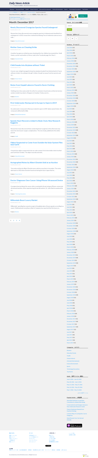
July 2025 (69, 77)
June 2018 (69, 303)
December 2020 (71, 223)
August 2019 (70, 265)
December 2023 (71, 127)
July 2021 (69, 204)
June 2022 (69, 175)
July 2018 (69, 300)
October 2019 (70, 260)
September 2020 (71, 231)
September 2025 (71, 71)
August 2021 (70, 201)
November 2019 (71, 257)
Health (27, 9)
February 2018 (71, 313)
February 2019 (71, 281)
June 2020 (69, 239)
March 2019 (70, 279)
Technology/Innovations (75, 9)
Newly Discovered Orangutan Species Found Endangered (33, 27)
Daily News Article (19, 3)
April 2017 (69, 340)
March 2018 (70, 311)
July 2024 (69, 108)
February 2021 (71, 217)
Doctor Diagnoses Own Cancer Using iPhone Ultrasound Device (36, 180)
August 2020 (70, 233)
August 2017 (70, 329)
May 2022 (69, 178)
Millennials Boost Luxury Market (23, 200)
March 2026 (70, 55)
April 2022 (69, 180)
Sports (66, 9)
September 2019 (71, 263)
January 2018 (70, 316)
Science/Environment (58, 9)
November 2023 (71, 130)
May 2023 (69, 146)
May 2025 (69, 82)
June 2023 (69, 143)
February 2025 (71, 90)
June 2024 (69, 111)
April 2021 (69, 212)
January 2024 (70, 124)
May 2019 (69, 273)
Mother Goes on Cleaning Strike (23, 47)
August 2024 (70, 106)
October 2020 (70, 228)
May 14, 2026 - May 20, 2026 (74, 387)
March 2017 (70, 342)
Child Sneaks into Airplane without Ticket (27, 65)
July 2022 (69, 172)
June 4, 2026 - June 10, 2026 (74, 379)
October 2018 (70, 292)
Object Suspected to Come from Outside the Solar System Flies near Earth (36, 143)
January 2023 (70, 156)
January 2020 (70, 252)
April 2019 (69, 276)
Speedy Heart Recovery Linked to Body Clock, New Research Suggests (35, 122)
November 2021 (71, 194)
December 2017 (71, 318)
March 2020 (70, 247)
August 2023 (70, 138)
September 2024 (71, 103)
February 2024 (71, 122)
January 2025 (70, 92)
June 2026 (69, 47)
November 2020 (71, 225)
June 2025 (69, 79)
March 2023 (70, 151)
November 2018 (71, 289)
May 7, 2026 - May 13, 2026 (74, 390)
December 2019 (71, 255)
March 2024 (70, 119)
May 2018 (69, 305)
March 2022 (70, 183)
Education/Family (20, 9)
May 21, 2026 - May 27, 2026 (74, 384)
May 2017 (69, 337)
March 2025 (70, 87)
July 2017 (69, 332)
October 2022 (70, 164)
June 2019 (69, 271)
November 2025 (71, 66)
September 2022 (71, 167)
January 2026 (70, 61)
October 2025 (70, 69)
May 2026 (69, 50)
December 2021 (71, 191)
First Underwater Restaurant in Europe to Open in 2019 (33, 103)
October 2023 (70, 132)
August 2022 (70, 170)
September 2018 (71, 295)
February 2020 (71, 249)
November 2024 (71, 98)
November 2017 (71, 321)
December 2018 (71, 287)
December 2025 (71, 63)
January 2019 (70, 284)
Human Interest (34, 9)
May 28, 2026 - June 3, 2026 (74, 382)
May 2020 (69, 241)
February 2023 (71, 154)
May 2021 (69, 209)
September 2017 (71, 326)
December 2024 (71, 95)
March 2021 (70, 215)
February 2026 (71, 58)
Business (12, 9)
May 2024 (69, 114)
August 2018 (70, 297)
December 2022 (71, 159)
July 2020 (69, 236)
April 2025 (69, 84)
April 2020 (69, 244)
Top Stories (85, 9)
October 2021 (70, 196)
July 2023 (69, 140)
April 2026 (69, 53)
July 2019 (69, 268)
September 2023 (71, 135)
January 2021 (70, 220)
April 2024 (69, 116)
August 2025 (70, 74)
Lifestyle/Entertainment (45, 9)
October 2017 (70, 324)
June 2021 (69, 207)
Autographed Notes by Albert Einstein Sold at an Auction (34, 162)
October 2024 (70, 100)
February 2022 (71, 186)
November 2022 (71, 162)
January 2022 (70, 188)
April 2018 (69, 308)
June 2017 (69, 334)
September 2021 (71, 199)
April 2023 (69, 148)
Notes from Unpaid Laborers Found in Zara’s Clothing (32, 85)
